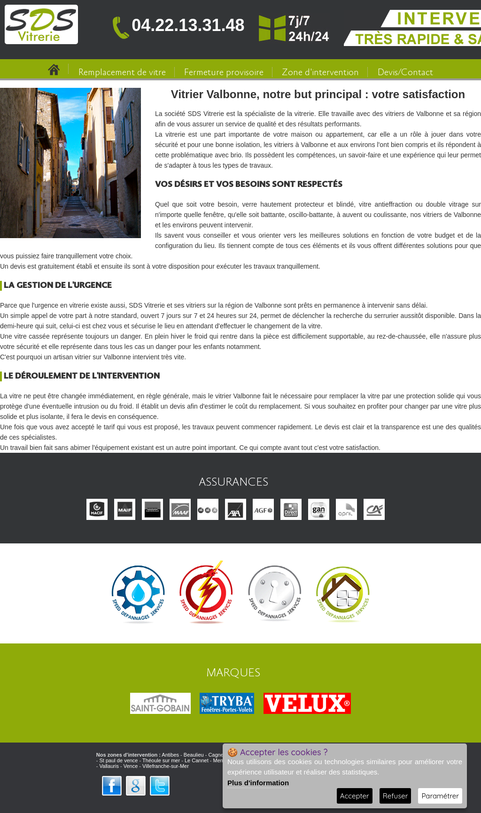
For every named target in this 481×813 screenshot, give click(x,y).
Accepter (354, 795)
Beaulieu (194, 755)
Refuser (395, 795)
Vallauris (109, 766)
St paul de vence (119, 760)
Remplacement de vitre (122, 72)
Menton (221, 760)
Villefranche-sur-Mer (165, 766)
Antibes (170, 755)
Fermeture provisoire (224, 72)
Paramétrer (440, 795)
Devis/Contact (405, 72)
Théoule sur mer (161, 760)
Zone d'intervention (320, 72)
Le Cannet (197, 760)
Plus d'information (258, 783)
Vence (131, 766)
